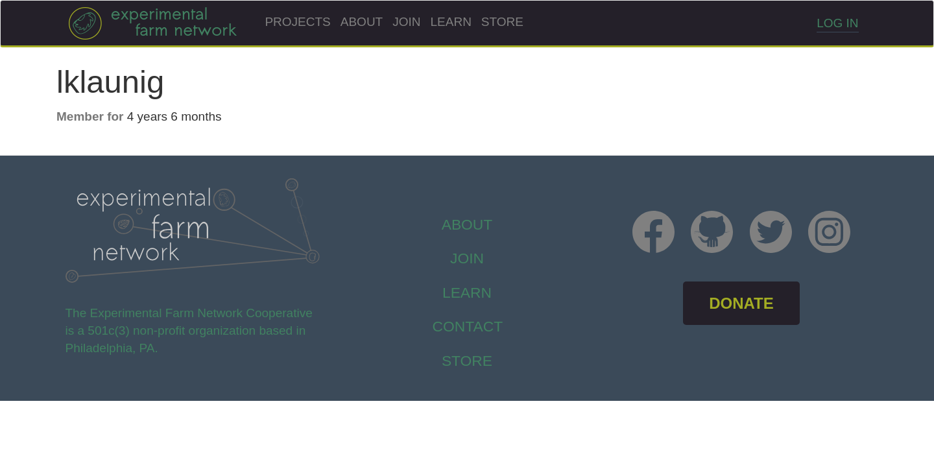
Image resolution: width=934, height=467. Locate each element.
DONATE (741, 303)
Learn (451, 22)
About (362, 22)
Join (406, 22)
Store (502, 22)
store (467, 360)
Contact (468, 326)
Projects (297, 22)
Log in (837, 23)
